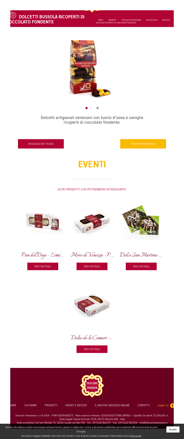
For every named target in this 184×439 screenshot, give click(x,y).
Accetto (173, 429)
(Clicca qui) (135, 435)
